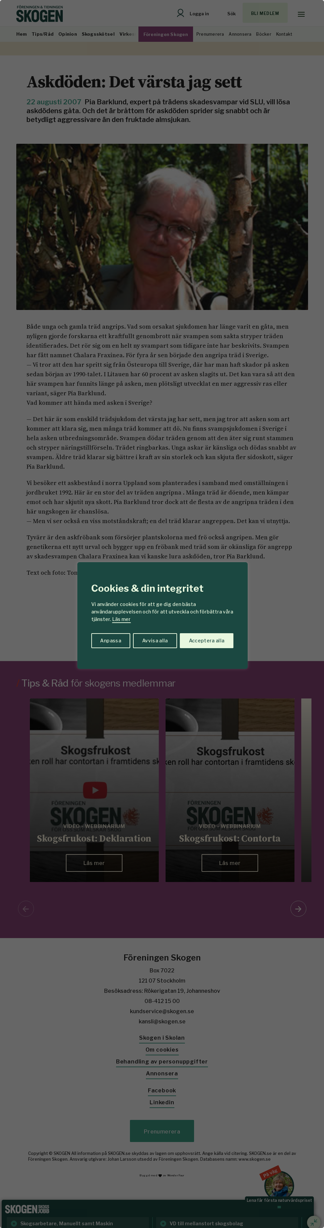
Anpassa (110, 640)
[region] (162, 614)
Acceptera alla (207, 640)
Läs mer (121, 619)
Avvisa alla (155, 640)
